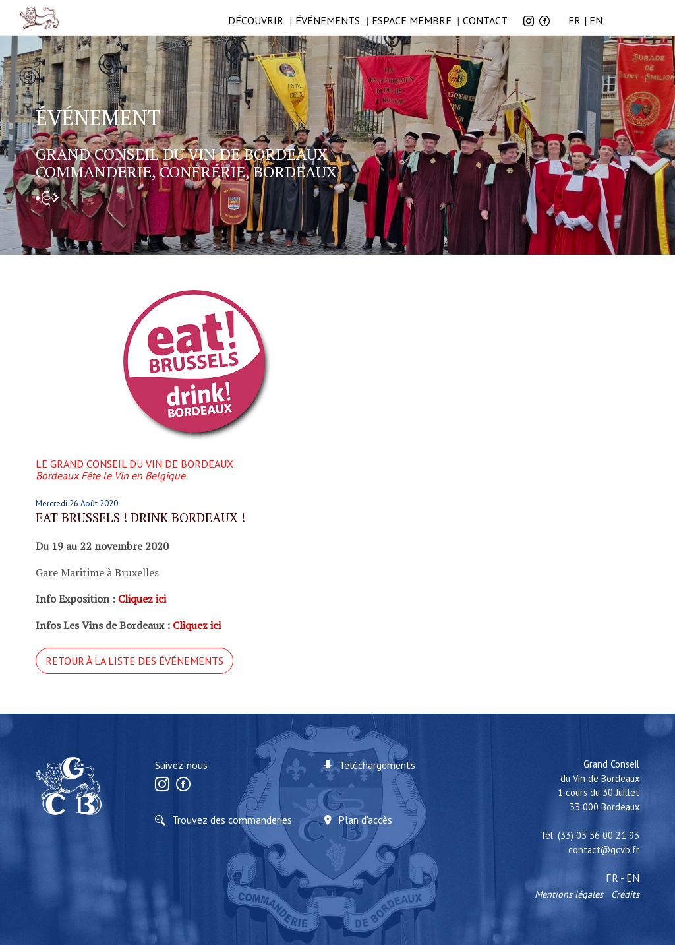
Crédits (625, 894)
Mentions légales (569, 894)
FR (574, 20)
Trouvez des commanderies (232, 819)
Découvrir (255, 20)
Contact (485, 20)
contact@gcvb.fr (603, 849)
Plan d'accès (365, 819)
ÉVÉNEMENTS (327, 20)
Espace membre (412, 20)
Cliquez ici (197, 625)
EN (595, 20)
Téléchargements (377, 765)
